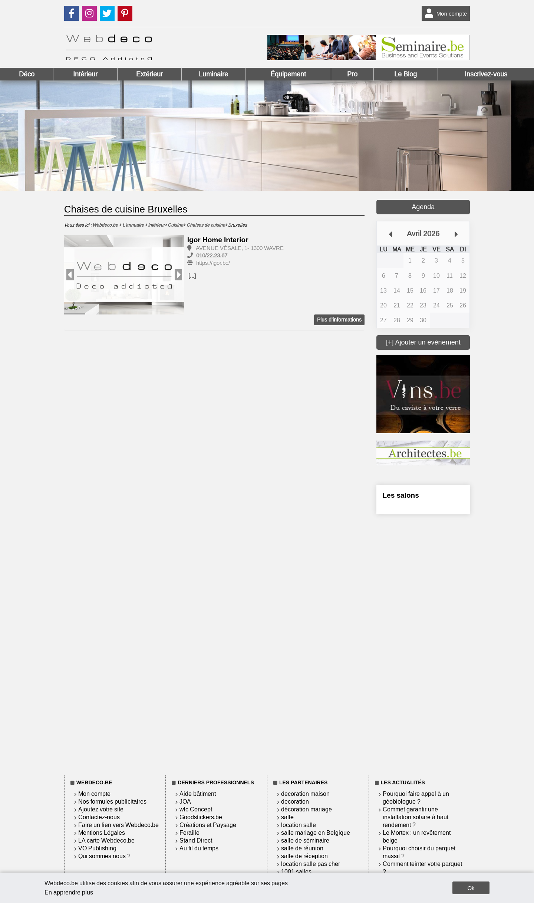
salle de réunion (302, 848)
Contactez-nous (99, 817)
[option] (124, 275)
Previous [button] (70, 275)
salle (287, 817)
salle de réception (304, 856)
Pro (352, 74)
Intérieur (85, 74)
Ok (470, 888)
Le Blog (405, 74)
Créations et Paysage (207, 825)
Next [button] (178, 275)
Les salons (400, 495)
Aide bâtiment (197, 794)
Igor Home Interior (217, 240)
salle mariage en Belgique (315, 833)
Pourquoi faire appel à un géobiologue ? (416, 797)
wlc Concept (195, 809)
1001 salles (296, 872)
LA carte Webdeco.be (106, 840)
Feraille (189, 833)
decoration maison (305, 794)
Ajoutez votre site (100, 809)
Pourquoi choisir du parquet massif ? (419, 852)
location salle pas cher (310, 864)
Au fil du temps (198, 848)
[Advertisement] (423, 643)
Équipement (288, 74)
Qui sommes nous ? (104, 856)
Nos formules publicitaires (112, 801)
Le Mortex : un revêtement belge (417, 836)
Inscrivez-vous (486, 74)
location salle (298, 825)
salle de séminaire (305, 840)
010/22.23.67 (211, 255)
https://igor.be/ (213, 263)
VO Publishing (97, 848)
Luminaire (213, 74)
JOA (185, 801)
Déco (26, 74)
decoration (295, 801)
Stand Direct (195, 840)
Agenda (423, 207)
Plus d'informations (339, 319)
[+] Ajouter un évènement (423, 342)
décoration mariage (306, 809)
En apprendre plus (68, 892)
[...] (192, 276)
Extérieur (149, 74)
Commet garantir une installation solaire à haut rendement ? (415, 817)
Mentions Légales (101, 833)
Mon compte (444, 13)
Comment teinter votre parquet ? (422, 868)
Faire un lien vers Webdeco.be (118, 825)
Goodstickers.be (200, 817)
